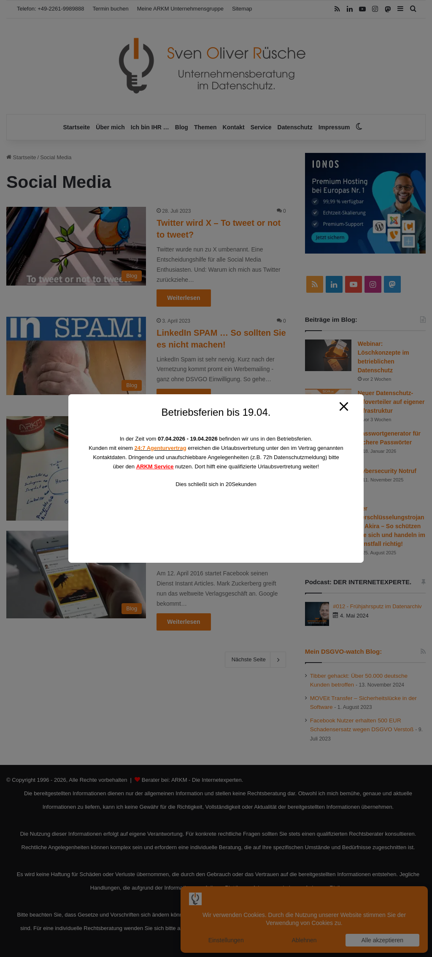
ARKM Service (155, 466)
